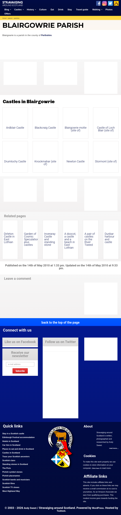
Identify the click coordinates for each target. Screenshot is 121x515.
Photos (108, 9)
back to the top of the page (60, 322)
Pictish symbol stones (13, 472)
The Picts (6, 468)
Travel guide (82, 9)
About (88, 426)
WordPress (100, 507)
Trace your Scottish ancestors (17, 456)
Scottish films (9, 483)
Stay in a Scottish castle (14, 433)
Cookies (90, 456)
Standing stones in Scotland (16, 464)
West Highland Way (11, 491)
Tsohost (62, 510)
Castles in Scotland (11, 452)
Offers (7, 13)
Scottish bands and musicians (17, 479)
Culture (43, 9)
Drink (60, 9)
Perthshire (46, 35)
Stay (69, 9)
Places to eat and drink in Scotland (19, 448)
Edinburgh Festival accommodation (19, 437)
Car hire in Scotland (12, 445)
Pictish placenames (11, 475)
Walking (96, 9)
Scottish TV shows (11, 487)
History (30, 9)
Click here (96, 468)
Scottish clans (9, 460)
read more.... (113, 448)
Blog (6, 9)
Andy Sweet (31, 507)
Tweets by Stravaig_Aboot (53, 348)
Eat (52, 9)
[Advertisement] (103, 78)
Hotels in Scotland (11, 441)
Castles (18, 9)
